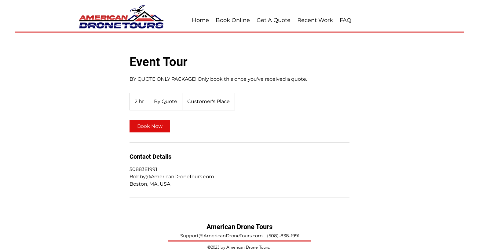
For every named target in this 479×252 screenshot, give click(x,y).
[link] (150, 126)
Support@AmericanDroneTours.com (221, 236)
